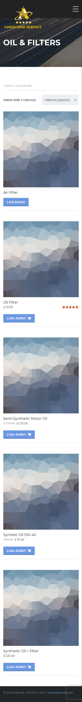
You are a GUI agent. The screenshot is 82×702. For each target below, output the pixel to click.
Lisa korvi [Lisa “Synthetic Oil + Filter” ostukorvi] (16, 667)
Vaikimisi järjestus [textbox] (57, 100)
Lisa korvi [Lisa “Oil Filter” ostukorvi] (16, 318)
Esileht (8, 85)
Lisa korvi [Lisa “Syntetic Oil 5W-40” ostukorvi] (16, 551)
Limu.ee (18, 692)
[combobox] (60, 100)
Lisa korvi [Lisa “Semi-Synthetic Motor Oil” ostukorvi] (16, 435)
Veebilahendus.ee (60, 692)
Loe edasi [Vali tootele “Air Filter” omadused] (16, 202)
